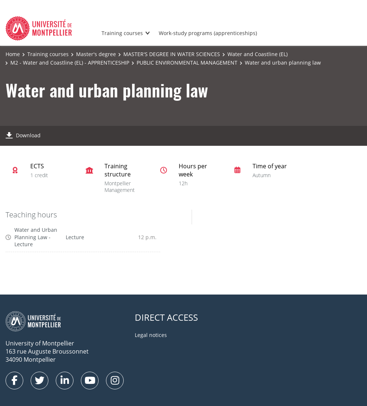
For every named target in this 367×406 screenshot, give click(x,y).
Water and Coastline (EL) (257, 54)
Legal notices (151, 334)
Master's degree (96, 54)
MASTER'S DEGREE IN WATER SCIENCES (171, 54)
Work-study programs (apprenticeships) (208, 33)
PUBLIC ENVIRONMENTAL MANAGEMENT (187, 62)
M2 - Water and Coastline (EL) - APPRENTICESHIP (69, 62)
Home (13, 54)
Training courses (122, 33)
